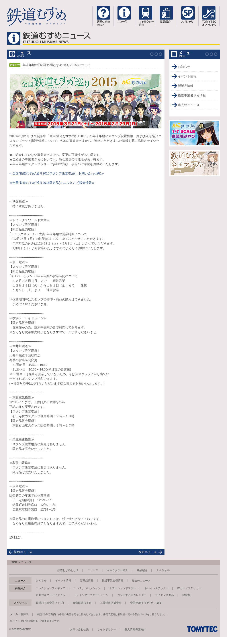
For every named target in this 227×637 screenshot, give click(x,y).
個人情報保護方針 (135, 629)
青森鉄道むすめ (82, 602)
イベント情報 (187, 76)
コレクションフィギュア (50, 588)
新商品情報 (86, 580)
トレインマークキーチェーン (91, 595)
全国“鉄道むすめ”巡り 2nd (145, 602)
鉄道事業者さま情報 (192, 95)
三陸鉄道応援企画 (110, 602)
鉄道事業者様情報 (112, 580)
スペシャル (163, 570)
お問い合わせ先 (79, 629)
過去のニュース (189, 105)
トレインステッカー (156, 588)
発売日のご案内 (46, 614)
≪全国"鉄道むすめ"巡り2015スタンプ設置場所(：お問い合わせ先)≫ (56, 173)
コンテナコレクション (87, 588)
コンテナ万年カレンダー (132, 595)
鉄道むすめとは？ (68, 570)
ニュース (93, 570)
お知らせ (184, 66)
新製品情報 (185, 86)
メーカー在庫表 (19, 614)
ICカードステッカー (189, 588)
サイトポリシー (106, 629)
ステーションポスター (122, 588)
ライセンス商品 (164, 595)
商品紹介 (142, 570)
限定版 (186, 595)
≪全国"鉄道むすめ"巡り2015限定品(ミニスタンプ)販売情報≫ (52, 182)
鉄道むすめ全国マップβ (50, 602)
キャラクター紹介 (117, 570)
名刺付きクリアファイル (50, 595)
